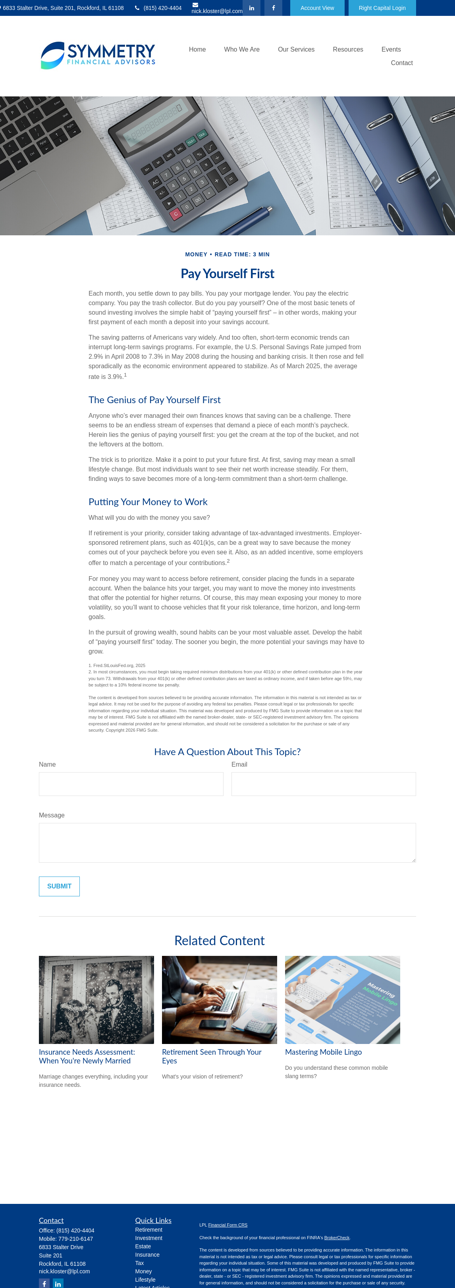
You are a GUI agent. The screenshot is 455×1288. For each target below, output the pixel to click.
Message (52, 815)
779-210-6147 (75, 1239)
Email (239, 764)
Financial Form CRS (227, 1225)
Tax (139, 1263)
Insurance (147, 1254)
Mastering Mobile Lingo (323, 1052)
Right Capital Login (382, 8)
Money (143, 1271)
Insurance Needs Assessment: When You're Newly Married (87, 1056)
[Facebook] (273, 8)
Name (47, 764)
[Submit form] (59, 886)
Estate (143, 1246)
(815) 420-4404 (158, 8)
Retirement (148, 1229)
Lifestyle (145, 1279)
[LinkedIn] (251, 8)
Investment (148, 1238)
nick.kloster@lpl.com (217, 8)
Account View (317, 8)
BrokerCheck (337, 1237)
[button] (197, 49)
